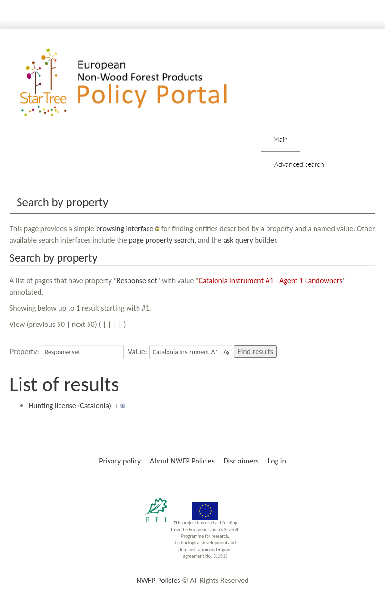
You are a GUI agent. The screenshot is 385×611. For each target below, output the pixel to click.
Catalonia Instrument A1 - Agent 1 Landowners (270, 280)
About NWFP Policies (182, 460)
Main (280, 139)
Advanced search (299, 164)
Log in (276, 460)
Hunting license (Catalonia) (70, 405)
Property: (24, 351)
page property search (161, 240)
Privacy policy (120, 460)
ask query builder (249, 240)
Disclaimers (241, 460)
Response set (137, 280)
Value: (137, 351)
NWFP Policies (158, 580)
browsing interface (125, 228)
